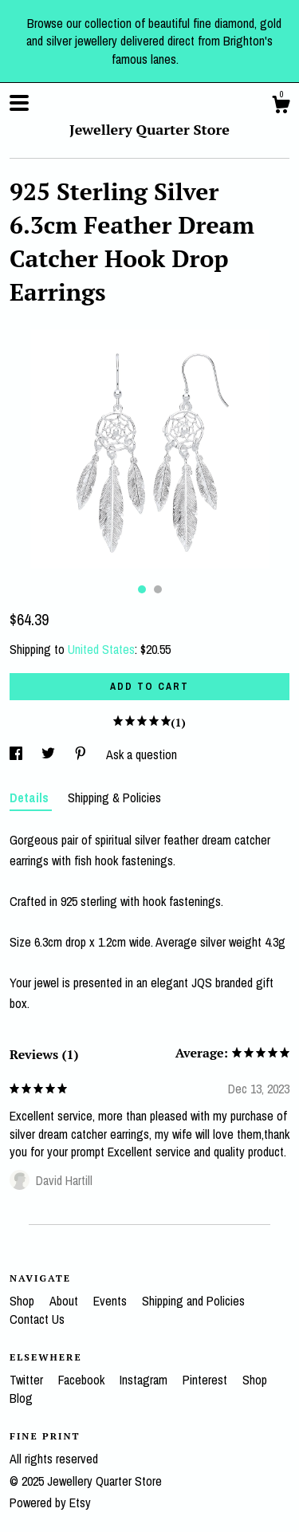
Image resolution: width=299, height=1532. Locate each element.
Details (31, 797)
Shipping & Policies (114, 797)
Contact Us (37, 1319)
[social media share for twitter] (49, 754)
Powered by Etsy (50, 1502)
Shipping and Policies (193, 1300)
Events (111, 1300)
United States (101, 649)
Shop (23, 1300)
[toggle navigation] (19, 103)
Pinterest (206, 1379)
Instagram (145, 1379)
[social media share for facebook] (18, 754)
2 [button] (158, 589)
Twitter (28, 1379)
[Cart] (280, 107)
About (65, 1300)
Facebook (83, 1379)
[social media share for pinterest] (82, 754)
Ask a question (141, 754)
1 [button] (142, 589)
